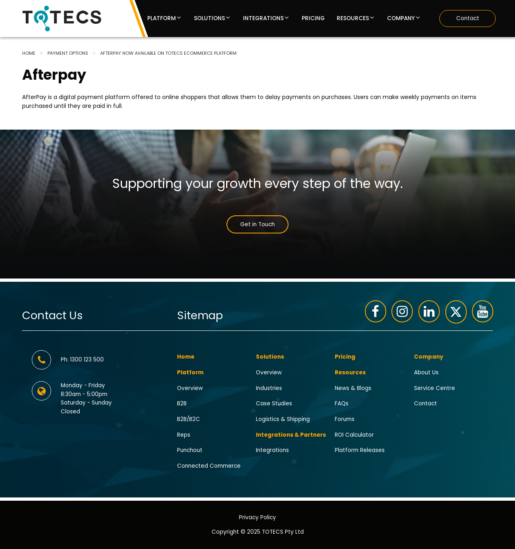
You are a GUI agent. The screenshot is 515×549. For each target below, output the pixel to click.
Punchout (189, 450)
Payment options (67, 53)
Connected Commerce (209, 466)
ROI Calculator (354, 434)
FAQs (341, 403)
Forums (344, 419)
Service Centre (434, 388)
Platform (161, 18)
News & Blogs (353, 388)
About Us (426, 372)
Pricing (313, 18)
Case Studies (274, 403)
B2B (182, 403)
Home (28, 53)
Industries (269, 388)
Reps (183, 434)
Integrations (263, 18)
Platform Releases (360, 450)
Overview (190, 388)
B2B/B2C (188, 419)
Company (401, 18)
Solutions (209, 18)
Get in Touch (257, 224)
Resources (353, 18)
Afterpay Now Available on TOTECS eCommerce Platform (168, 53)
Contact (467, 18)
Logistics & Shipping (283, 419)
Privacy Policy (257, 517)
